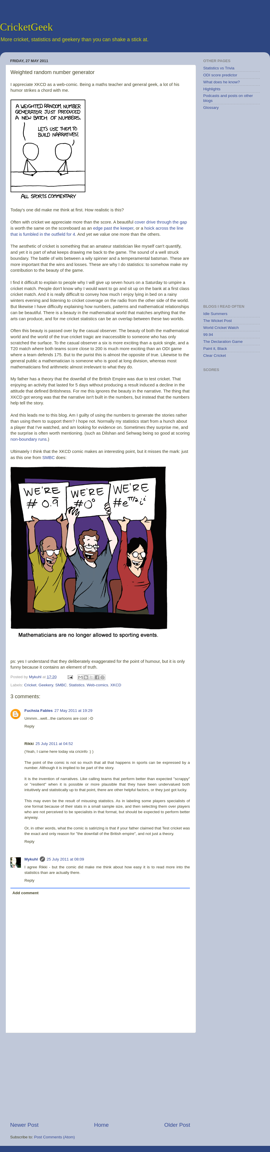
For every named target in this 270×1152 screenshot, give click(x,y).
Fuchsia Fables (38, 710)
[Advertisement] (100, 1077)
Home (101, 1125)
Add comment (25, 893)
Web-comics (97, 685)
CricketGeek (26, 27)
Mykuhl (36, 677)
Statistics (76, 685)
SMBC (48, 457)
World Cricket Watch (221, 327)
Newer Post (24, 1125)
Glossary (211, 107)
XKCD (40, 84)
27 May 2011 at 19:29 (74, 710)
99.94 (208, 334)
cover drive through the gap (160, 222)
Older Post (177, 1125)
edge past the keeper (113, 228)
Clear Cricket (214, 355)
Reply (29, 726)
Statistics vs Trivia (218, 68)
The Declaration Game (223, 341)
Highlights (211, 89)
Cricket (30, 685)
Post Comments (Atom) (54, 1137)
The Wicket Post (217, 320)
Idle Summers (215, 314)
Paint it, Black (215, 348)
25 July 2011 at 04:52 (54, 743)
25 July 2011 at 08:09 (65, 859)
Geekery (46, 685)
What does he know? (221, 82)
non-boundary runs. (29, 439)
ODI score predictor (220, 75)
